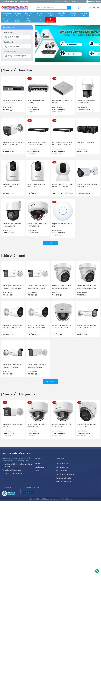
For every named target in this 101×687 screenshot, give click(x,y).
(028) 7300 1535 (23, 1)
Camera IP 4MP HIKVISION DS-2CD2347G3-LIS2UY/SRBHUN (87, 287)
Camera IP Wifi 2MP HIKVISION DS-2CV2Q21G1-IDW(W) (62, 185)
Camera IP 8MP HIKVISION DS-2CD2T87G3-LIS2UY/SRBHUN (12, 287)
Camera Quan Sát (6, 14)
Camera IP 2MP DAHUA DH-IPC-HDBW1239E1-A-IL (37, 225)
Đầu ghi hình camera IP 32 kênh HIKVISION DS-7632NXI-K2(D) (37, 143)
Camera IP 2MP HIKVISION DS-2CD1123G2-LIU (62, 425)
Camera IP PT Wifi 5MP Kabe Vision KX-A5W (36, 185)
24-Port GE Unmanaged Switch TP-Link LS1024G (12, 102)
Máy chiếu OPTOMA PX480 (85, 142)
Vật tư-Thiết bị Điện (28, 20)
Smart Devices (17, 20)
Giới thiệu (56, 1)
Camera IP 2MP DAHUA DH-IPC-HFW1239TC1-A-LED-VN (13, 143)
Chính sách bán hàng (62, 463)
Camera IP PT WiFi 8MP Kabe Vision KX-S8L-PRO (86, 102)
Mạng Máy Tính (17, 14)
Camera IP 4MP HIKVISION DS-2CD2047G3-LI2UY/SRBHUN (37, 326)
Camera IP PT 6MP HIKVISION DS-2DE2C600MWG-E (12, 225)
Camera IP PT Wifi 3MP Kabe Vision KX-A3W (12, 185)
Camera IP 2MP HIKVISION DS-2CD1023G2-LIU (37, 425)
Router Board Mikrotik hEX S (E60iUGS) (36, 102)
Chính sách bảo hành (62, 467)
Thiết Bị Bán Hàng (84, 14)
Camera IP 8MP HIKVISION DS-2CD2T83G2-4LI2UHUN (37, 366)
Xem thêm (39, 20)
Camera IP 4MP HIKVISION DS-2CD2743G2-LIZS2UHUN (62, 326)
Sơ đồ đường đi (65, 1)
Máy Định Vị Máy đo (6, 20)
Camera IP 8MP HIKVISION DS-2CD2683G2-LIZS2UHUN (87, 326)
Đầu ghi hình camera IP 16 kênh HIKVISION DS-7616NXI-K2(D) (62, 143)
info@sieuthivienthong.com (9, 1)
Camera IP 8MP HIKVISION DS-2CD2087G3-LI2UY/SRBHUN (12, 326)
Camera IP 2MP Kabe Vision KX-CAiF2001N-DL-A (87, 185)
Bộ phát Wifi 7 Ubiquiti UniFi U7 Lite (62, 225)
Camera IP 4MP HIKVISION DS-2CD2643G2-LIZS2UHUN (12, 366)
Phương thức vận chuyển (63, 482)
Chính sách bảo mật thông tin (65, 474)
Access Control (39, 14)
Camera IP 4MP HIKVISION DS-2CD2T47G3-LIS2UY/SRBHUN (37, 287)
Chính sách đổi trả (61, 471)
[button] (2, 411)
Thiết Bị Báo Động (50, 14)
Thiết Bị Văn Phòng (72, 14)
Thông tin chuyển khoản (63, 478)
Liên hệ (82, 1)
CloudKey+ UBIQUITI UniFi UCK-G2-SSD (62, 102)
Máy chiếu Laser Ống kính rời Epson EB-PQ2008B (12, 425)
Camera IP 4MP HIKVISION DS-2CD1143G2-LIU (87, 425)
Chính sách (75, 1)
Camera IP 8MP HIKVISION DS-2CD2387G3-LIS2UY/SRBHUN (62, 287)
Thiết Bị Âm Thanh (61, 14)
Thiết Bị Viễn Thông (28, 14)
